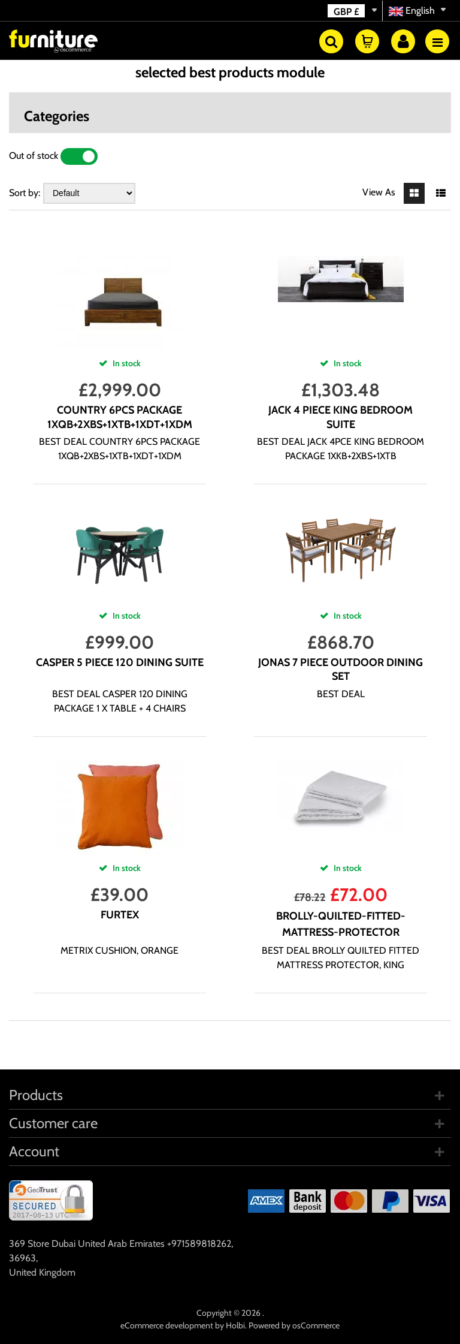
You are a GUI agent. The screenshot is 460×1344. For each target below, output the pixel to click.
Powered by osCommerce (294, 1325)
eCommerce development (166, 1325)
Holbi (235, 1325)
